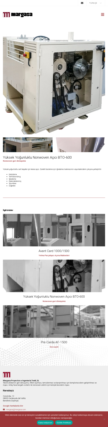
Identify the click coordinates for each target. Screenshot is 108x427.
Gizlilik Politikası (64, 423)
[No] (104, 419)
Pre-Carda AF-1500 (54, 342)
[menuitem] (95, 3)
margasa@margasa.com (16, 409)
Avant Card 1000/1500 (54, 251)
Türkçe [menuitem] (93, 3)
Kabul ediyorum (45, 423)
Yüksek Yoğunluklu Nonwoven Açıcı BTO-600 (54, 296)
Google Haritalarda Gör (13, 406)
